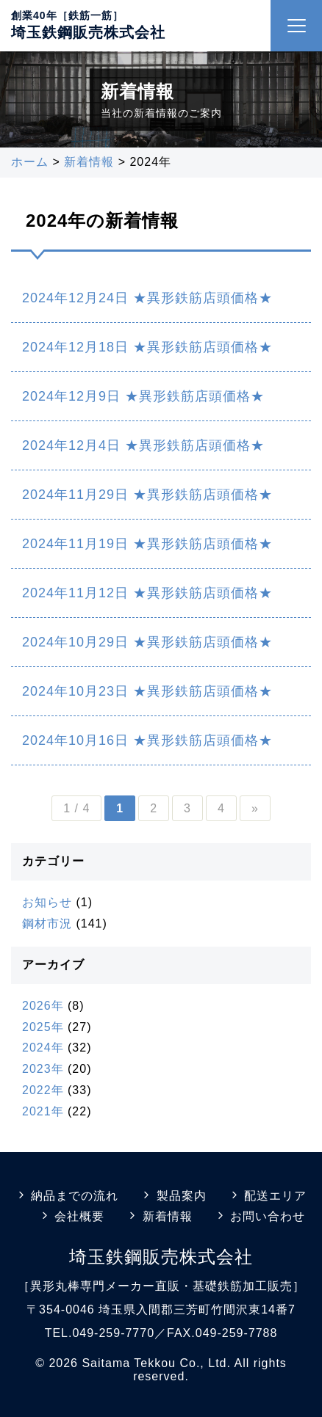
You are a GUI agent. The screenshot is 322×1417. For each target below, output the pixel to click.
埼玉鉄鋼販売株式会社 (88, 32)
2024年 (43, 1047)
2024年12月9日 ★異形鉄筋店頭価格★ (143, 396)
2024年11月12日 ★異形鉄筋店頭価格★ (147, 593)
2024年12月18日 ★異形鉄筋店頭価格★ (147, 347)
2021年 (43, 1111)
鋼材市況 (47, 923)
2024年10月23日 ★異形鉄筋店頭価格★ (147, 691)
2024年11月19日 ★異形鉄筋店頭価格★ (147, 543)
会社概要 (71, 1216)
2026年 (43, 1005)
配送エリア (268, 1196)
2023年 (43, 1069)
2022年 (43, 1090)
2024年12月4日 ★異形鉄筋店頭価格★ (143, 445)
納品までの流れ (66, 1196)
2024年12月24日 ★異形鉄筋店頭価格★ (147, 298)
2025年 (43, 1027)
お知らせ (47, 902)
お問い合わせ (260, 1216)
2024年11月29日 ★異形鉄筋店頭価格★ (147, 494)
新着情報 (159, 1216)
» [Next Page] (255, 808)
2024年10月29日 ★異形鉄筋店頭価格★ (147, 642)
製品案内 (173, 1196)
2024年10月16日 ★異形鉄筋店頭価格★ (147, 740)
